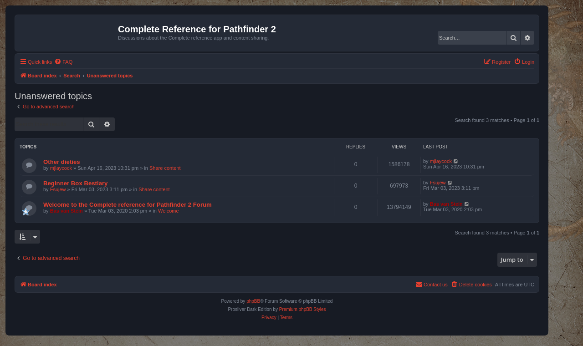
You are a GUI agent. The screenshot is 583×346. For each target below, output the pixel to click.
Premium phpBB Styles (302, 309)
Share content (165, 168)
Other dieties (61, 161)
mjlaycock (61, 168)
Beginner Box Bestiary (75, 183)
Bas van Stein (66, 211)
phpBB (253, 301)
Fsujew (58, 189)
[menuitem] (63, 61)
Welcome (168, 211)
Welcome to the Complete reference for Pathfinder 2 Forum (127, 204)
